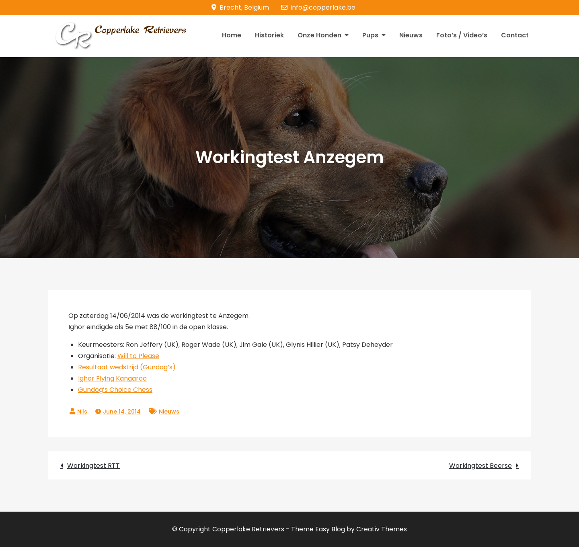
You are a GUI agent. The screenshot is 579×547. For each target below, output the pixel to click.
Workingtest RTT (93, 465)
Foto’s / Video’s (461, 35)
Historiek (269, 35)
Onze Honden (319, 35)
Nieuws (411, 35)
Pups (370, 35)
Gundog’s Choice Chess (115, 389)
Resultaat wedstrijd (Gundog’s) (127, 367)
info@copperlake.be (318, 7)
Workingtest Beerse (480, 465)
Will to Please (138, 356)
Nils (82, 412)
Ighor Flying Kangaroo (112, 378)
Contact (515, 35)
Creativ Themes (381, 529)
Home (231, 35)
